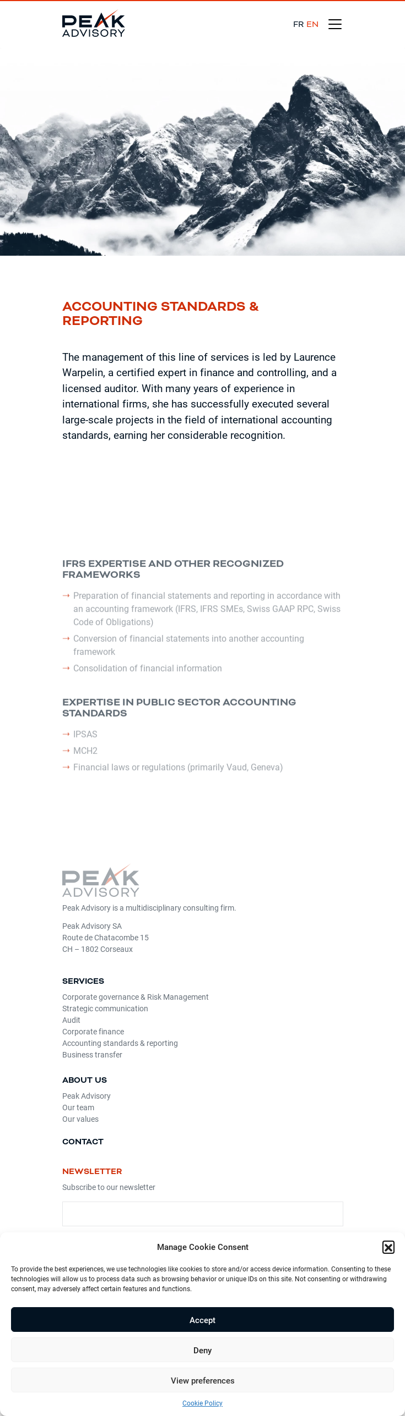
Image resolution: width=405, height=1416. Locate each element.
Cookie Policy (202, 1402)
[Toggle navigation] (335, 24)
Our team (78, 1107)
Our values (80, 1119)
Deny (202, 1350)
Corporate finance (93, 1031)
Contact (83, 1142)
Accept (202, 1319)
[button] (388, 1246)
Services (83, 981)
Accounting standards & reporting (120, 1043)
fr (298, 24)
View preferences (203, 1380)
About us (84, 1080)
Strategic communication (105, 1008)
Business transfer (92, 1054)
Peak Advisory (86, 1095)
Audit (71, 1020)
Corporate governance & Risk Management (135, 996)
